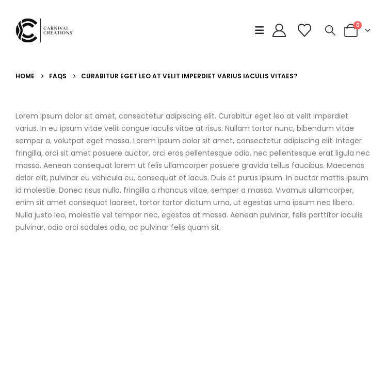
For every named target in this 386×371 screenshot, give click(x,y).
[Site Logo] (46, 30)
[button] (261, 30)
